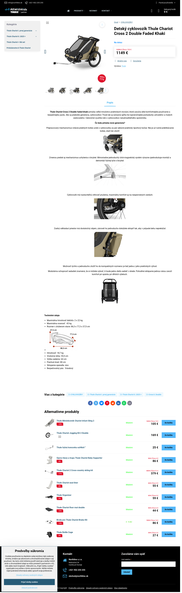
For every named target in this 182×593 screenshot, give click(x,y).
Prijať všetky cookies (29, 582)
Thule (123, 66)
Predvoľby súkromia (76, 588)
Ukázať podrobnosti (29, 588)
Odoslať (127, 572)
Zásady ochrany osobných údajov (99, 588)
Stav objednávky (120, 588)
